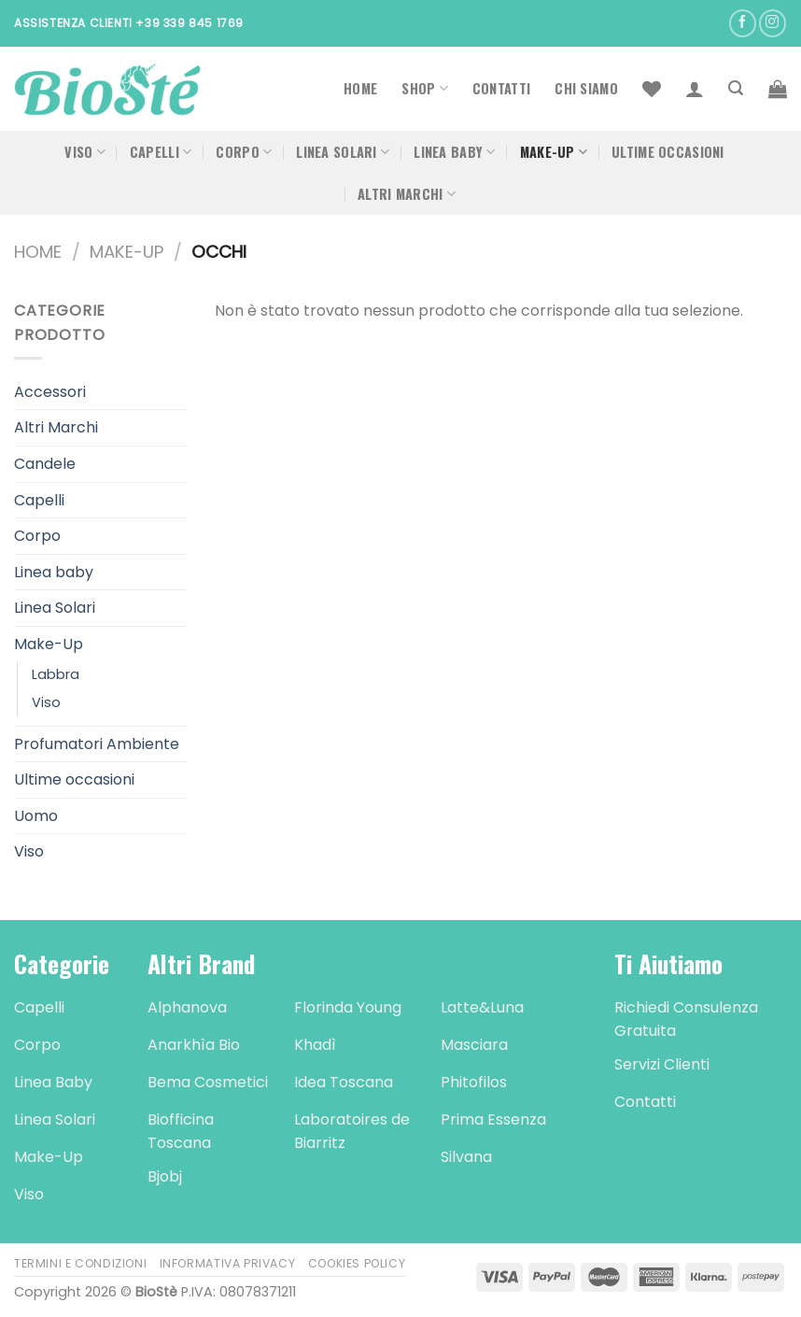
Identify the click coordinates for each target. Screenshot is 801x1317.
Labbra (55, 674)
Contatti (501, 88)
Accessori (50, 392)
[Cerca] (735, 88)
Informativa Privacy (228, 1263)
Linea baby (53, 572)
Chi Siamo (586, 88)
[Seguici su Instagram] (772, 22)
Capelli (161, 152)
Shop (424, 88)
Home (360, 88)
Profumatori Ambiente (96, 744)
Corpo (244, 152)
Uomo (36, 816)
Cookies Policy (357, 1263)
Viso (84, 152)
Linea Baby (454, 152)
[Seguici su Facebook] (742, 22)
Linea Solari (342, 152)
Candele (45, 463)
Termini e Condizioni (80, 1263)
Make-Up (554, 152)
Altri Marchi (407, 194)
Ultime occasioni (667, 152)
